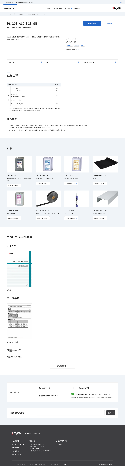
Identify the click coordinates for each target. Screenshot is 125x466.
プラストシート (40, 14)
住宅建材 (37, 446)
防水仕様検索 (92, 23)
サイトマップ (66, 464)
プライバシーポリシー (18, 464)
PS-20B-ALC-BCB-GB (51, 14)
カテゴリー (47, 8)
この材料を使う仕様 (14, 185)
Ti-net (60, 444)
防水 (37, 444)
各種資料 (77, 8)
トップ (8, 14)
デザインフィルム (41, 451)
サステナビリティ (18, 444)
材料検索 (109, 23)
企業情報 (16, 441)
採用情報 (16, 448)
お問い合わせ (17, 454)
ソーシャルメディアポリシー (36, 464)
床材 (35, 449)
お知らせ (16, 451)
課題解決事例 (58, 8)
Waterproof (10, 8)
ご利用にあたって (54, 464)
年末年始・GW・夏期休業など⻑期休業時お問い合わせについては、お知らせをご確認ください (93, 397)
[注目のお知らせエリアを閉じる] (121, 2)
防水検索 (68, 8)
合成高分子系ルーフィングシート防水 (27, 14)
